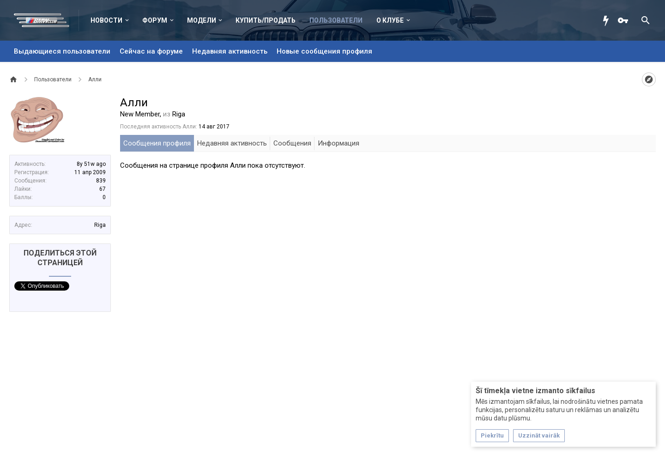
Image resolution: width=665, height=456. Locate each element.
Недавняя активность (229, 51)
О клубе (390, 20)
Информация (338, 143)
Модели (201, 20)
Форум (154, 20)
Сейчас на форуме (151, 51)
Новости (106, 20)
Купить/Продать (266, 20)
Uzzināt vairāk (539, 435)
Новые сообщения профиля (324, 51)
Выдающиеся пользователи (62, 51)
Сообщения (292, 143)
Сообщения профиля (157, 143)
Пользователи (336, 20)
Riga (100, 225)
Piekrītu (492, 435)
